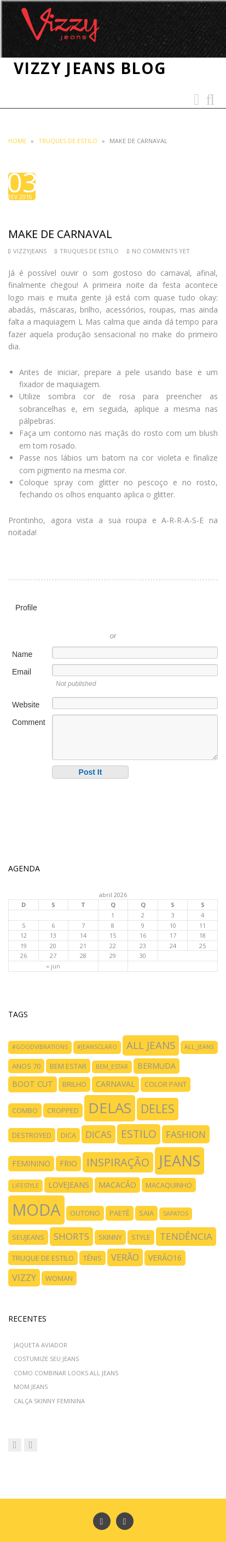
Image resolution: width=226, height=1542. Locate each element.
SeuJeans (28, 1237)
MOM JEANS (31, 1386)
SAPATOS (175, 1213)
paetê (119, 1213)
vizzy (24, 1278)
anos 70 (26, 1066)
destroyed (31, 1135)
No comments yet (161, 251)
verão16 (165, 1257)
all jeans (150, 1045)
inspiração (117, 1162)
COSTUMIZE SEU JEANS (46, 1358)
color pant (165, 1084)
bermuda (156, 1066)
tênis (92, 1258)
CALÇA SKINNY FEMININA (49, 1401)
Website (25, 704)
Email (21, 671)
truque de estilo (43, 1258)
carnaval (115, 1084)
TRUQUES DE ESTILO (67, 141)
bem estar (68, 1066)
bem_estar (112, 1066)
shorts (71, 1236)
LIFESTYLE (25, 1185)
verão (125, 1257)
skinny (110, 1237)
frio (68, 1163)
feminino (31, 1163)
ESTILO (139, 1133)
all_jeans (199, 1047)
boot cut (32, 1084)
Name (22, 654)
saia (146, 1213)
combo (25, 1110)
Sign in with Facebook (162, 620)
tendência (186, 1236)
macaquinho (169, 1185)
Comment (28, 722)
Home (17, 141)
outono (85, 1213)
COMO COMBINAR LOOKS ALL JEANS (66, 1373)
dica (68, 1135)
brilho (74, 1084)
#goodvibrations (40, 1047)
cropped (63, 1110)
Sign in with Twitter (64, 620)
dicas (98, 1134)
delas (109, 1108)
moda (36, 1210)
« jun (53, 966)
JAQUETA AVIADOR (40, 1345)
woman (59, 1278)
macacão (117, 1185)
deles (158, 1108)
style (140, 1237)
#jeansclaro (97, 1047)
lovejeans (68, 1185)
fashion (186, 1134)
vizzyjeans (30, 251)
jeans (179, 1160)
